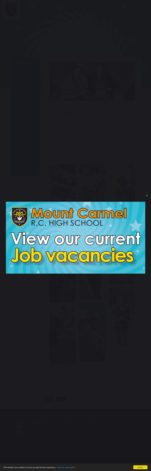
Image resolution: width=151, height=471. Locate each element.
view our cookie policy (66, 468)
